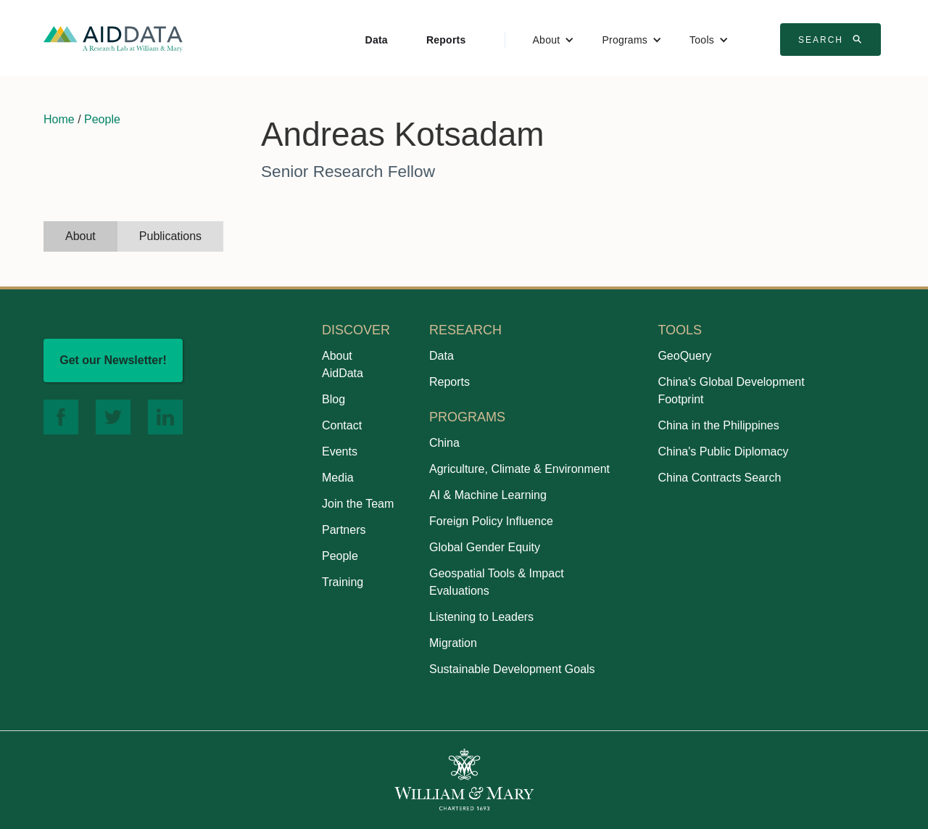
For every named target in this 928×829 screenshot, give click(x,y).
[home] (113, 38)
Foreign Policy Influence (491, 521)
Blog (333, 399)
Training (342, 582)
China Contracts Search (719, 477)
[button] (554, 40)
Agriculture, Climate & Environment (519, 469)
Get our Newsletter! (113, 360)
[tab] (80, 236)
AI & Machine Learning (488, 495)
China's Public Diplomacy (723, 451)
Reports (446, 40)
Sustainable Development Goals (512, 669)
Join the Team (358, 504)
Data (376, 40)
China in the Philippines (718, 425)
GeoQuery (684, 356)
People (102, 119)
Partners (343, 530)
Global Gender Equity (484, 547)
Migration (453, 643)
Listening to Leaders (481, 617)
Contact (342, 425)
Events (339, 451)
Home (59, 119)
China (444, 443)
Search (832, 39)
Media (338, 477)
